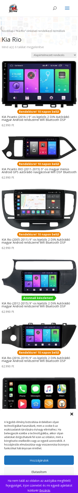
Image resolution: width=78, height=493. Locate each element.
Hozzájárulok (39, 460)
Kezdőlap (8, 31)
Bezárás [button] (44, 490)
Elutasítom (39, 472)
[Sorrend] (54, 55)
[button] (72, 414)
